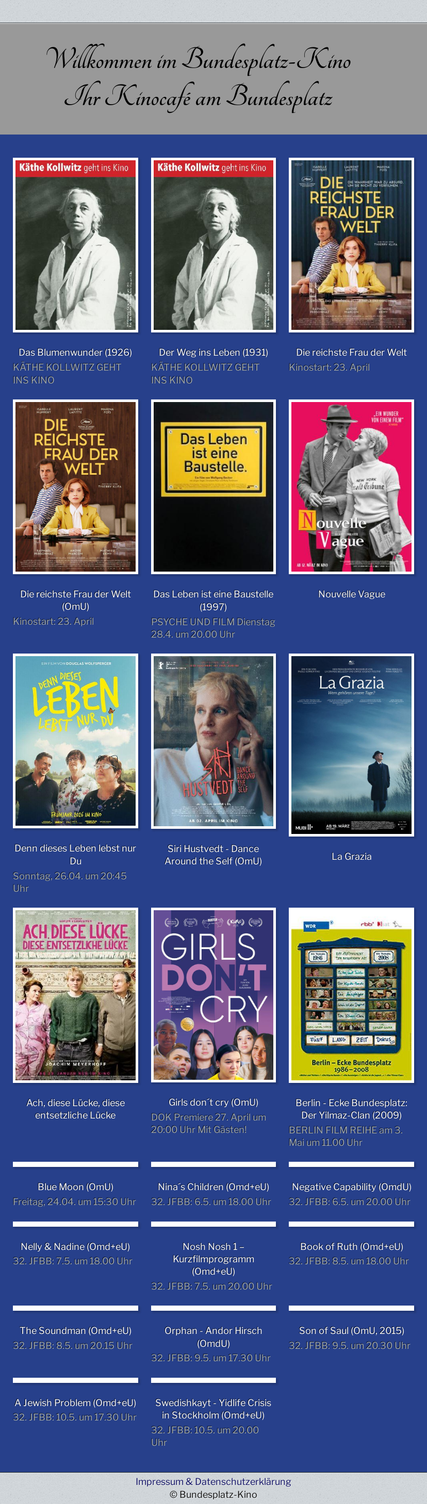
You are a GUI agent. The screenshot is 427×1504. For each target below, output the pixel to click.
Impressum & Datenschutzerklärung (213, 1481)
